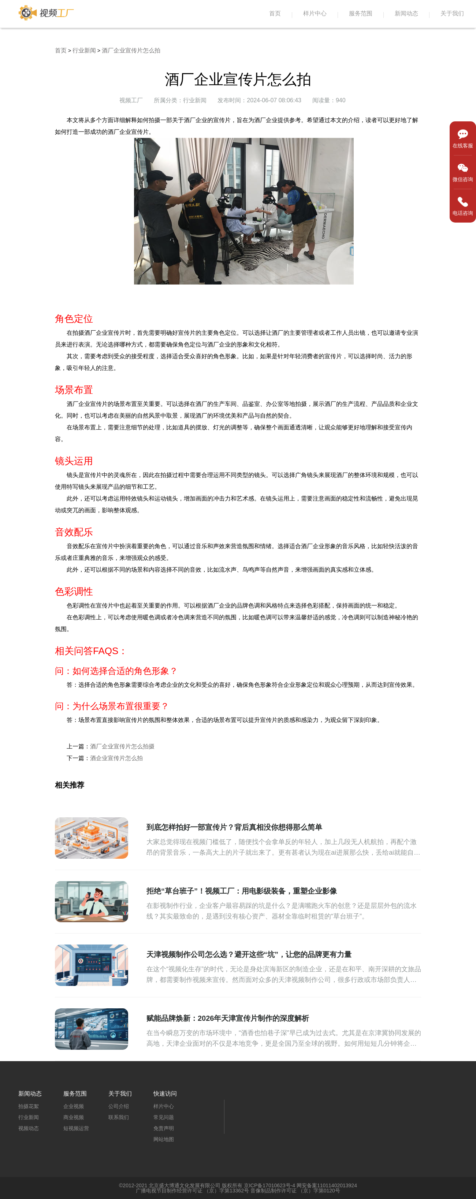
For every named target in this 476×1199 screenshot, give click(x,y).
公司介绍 (118, 1106)
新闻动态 (406, 13)
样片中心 (315, 13)
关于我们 (452, 13)
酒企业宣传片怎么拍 (116, 758)
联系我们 (118, 1117)
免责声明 (163, 1128)
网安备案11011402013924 (327, 1185)
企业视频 (73, 1106)
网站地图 (163, 1139)
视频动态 (28, 1128)
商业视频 (73, 1117)
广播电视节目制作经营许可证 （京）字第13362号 (192, 1191)
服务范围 (360, 13)
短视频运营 (76, 1128)
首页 (275, 13)
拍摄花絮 (28, 1106)
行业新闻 (84, 50)
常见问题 (163, 1117)
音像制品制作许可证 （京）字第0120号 (295, 1191)
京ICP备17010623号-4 (269, 1185)
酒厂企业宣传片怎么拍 (131, 50)
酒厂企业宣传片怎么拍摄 (122, 746)
